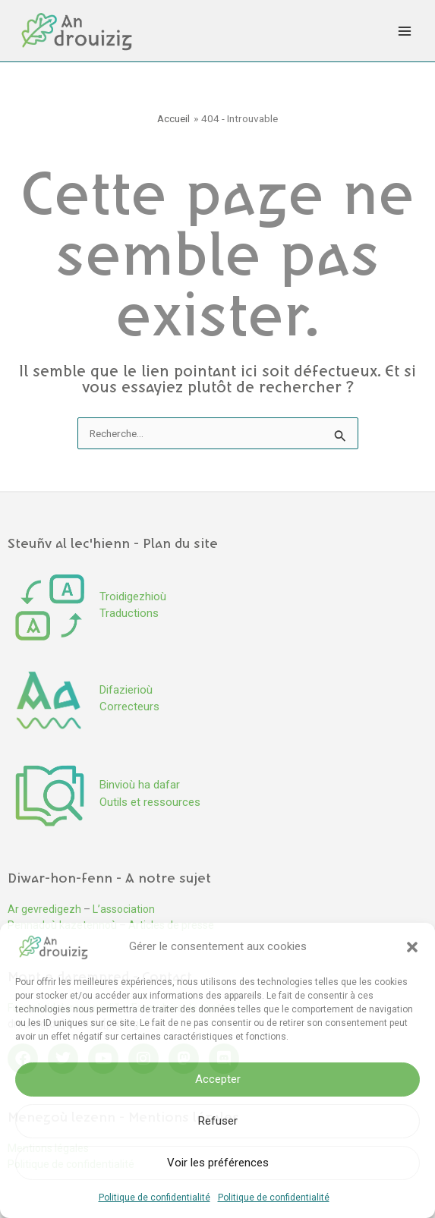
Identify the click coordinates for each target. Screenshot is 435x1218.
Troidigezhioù (132, 596)
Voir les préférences (218, 1162)
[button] (412, 947)
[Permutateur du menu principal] (405, 30)
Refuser (218, 1121)
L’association (124, 909)
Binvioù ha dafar (139, 785)
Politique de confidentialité (154, 1197)
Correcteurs (129, 706)
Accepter (218, 1079)
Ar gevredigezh (44, 909)
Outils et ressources (149, 802)
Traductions (129, 613)
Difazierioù (126, 690)
